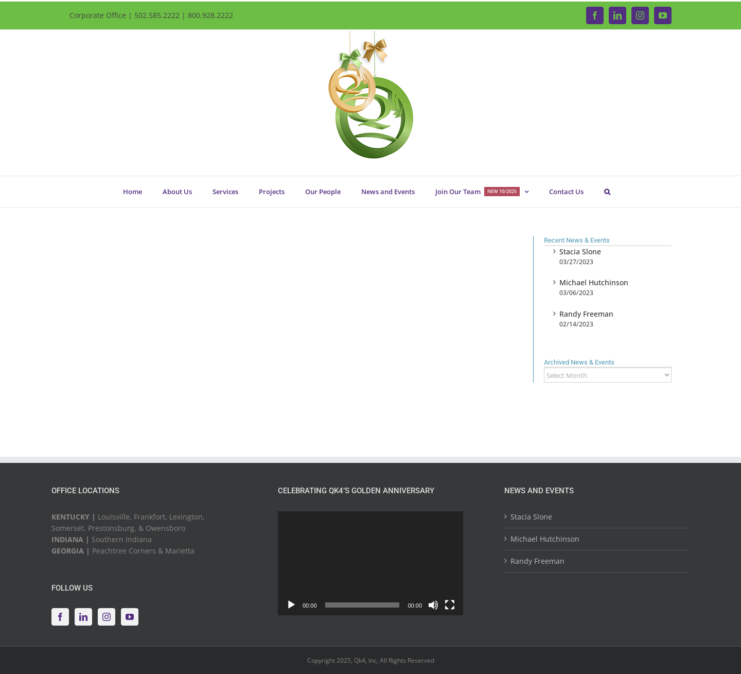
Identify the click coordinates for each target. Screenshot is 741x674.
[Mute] (433, 605)
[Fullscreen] (450, 605)
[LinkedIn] (83, 617)
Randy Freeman (586, 314)
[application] (370, 563)
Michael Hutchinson (593, 282)
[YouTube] (129, 617)
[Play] (291, 605)
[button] (606, 191)
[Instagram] (106, 617)
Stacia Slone (580, 251)
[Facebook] (60, 617)
